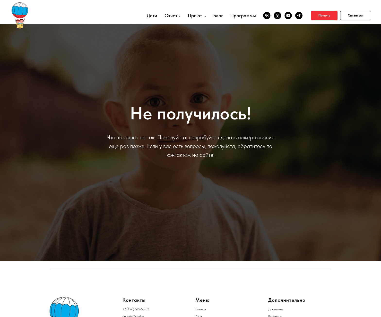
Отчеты (173, 15)
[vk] (266, 15)
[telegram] (299, 15)
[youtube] (288, 15)
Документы (275, 309)
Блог (218, 15)
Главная (200, 309)
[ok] (277, 15)
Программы (243, 15)
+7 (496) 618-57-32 (135, 309)
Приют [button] (195, 15)
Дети (152, 15)
